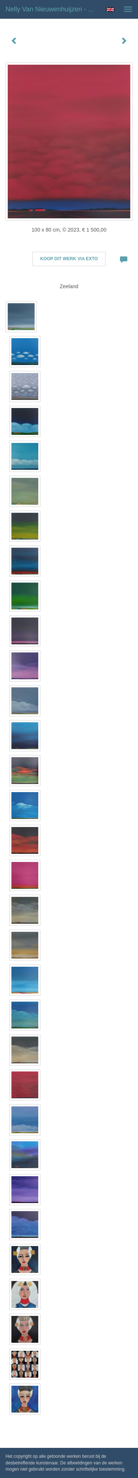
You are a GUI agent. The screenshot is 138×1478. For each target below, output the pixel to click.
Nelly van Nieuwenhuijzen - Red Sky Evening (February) (53, 9)
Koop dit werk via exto (69, 258)
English (110, 9)
